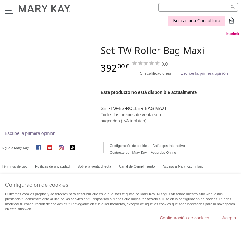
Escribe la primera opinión (204, 73)
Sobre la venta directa (94, 166)
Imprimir (232, 33)
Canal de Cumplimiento (137, 166)
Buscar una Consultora (196, 21)
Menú (9, 11)
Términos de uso (14, 166)
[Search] (198, 7)
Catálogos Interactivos (170, 146)
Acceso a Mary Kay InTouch (184, 166)
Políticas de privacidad (52, 166)
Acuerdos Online (163, 152)
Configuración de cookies (129, 146)
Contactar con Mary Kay (128, 152)
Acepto (229, 217)
